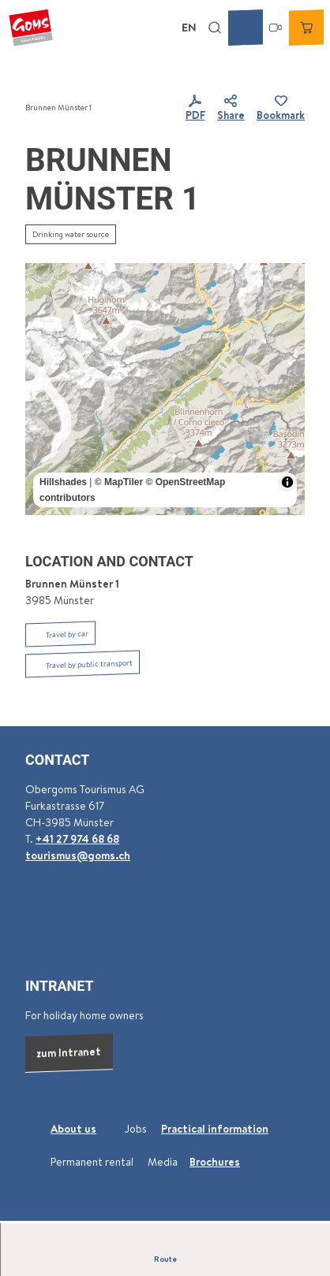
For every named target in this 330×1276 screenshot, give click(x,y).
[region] (165, 389)
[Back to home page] (30, 27)
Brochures (214, 1162)
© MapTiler (119, 482)
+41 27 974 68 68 (77, 838)
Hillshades (63, 482)
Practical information (214, 1129)
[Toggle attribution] (287, 482)
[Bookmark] (281, 109)
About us (73, 1129)
